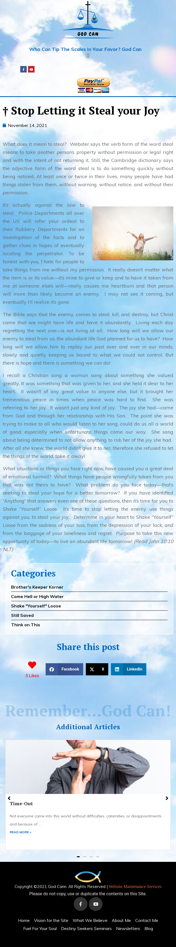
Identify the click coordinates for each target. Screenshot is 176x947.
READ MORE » (20, 832)
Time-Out (21, 803)
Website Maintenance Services (135, 886)
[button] (87, 56)
